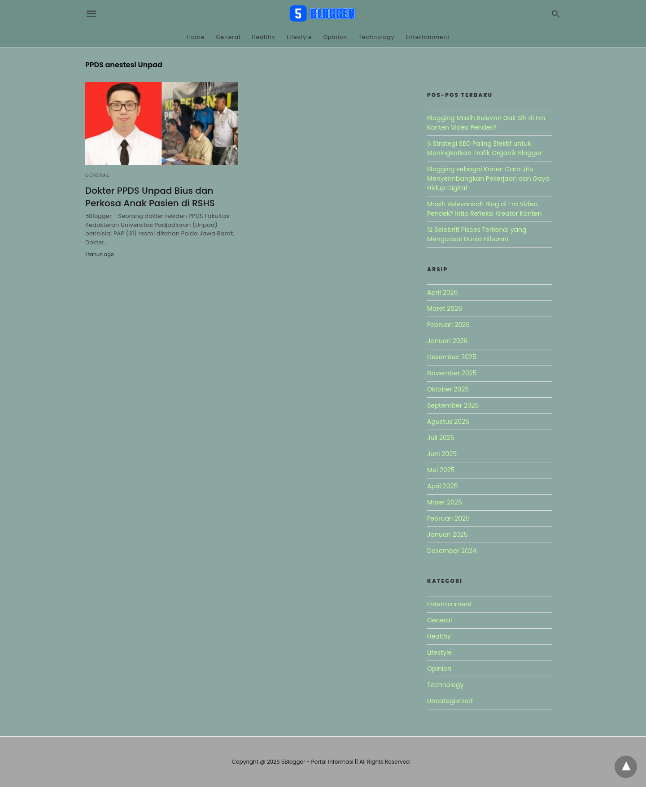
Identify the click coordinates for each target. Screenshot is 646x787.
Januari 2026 (447, 340)
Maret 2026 (444, 308)
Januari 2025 (447, 534)
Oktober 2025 (448, 389)
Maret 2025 (444, 502)
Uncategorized (450, 700)
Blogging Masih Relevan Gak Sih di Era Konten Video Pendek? (486, 122)
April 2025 (442, 486)
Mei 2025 (441, 469)
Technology (376, 37)
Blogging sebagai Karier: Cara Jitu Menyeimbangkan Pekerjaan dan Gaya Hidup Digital (488, 178)
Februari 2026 (448, 324)
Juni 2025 (442, 453)
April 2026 (442, 292)
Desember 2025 (451, 356)
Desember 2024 (451, 550)
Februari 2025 (448, 518)
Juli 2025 (440, 437)
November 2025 (452, 373)
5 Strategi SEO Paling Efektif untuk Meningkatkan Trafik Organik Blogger (484, 148)
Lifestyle (299, 37)
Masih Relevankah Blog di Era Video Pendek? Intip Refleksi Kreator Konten (484, 209)
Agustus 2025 (448, 421)
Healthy (263, 37)
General (228, 37)
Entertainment (428, 37)
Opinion (335, 37)
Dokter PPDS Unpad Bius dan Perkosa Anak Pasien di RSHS (150, 196)
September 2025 (453, 405)
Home (196, 37)
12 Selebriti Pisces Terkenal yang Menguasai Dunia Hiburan (477, 234)
